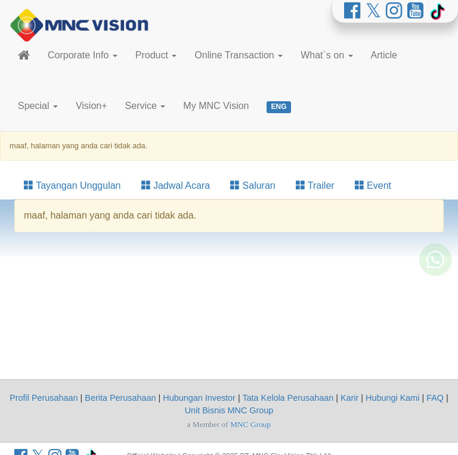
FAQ (435, 398)
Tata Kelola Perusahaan (287, 398)
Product (156, 55)
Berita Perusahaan (120, 398)
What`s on (326, 55)
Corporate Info (82, 55)
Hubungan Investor (199, 398)
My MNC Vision (216, 106)
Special (38, 106)
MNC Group (250, 424)
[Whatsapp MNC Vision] (435, 291)
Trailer (315, 185)
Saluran (253, 185)
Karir (349, 398)
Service (145, 106)
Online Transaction (238, 55)
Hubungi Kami (392, 398)
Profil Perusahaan (44, 398)
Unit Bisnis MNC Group (229, 410)
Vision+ (91, 106)
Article (384, 55)
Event (373, 185)
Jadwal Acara (176, 185)
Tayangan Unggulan (72, 185)
